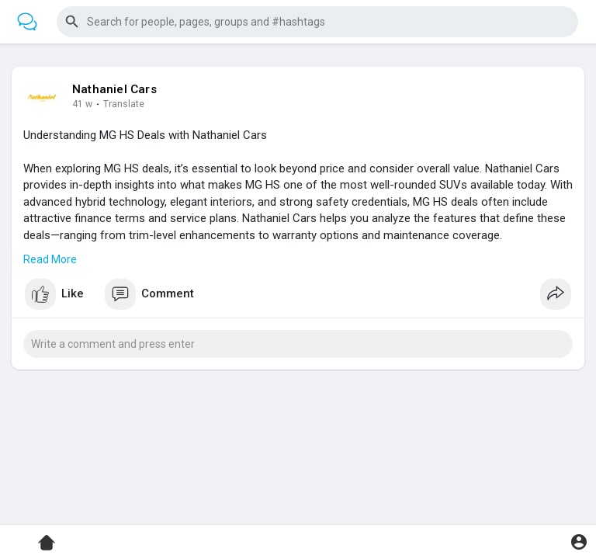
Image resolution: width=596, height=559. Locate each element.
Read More (50, 259)
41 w (82, 104)
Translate (123, 104)
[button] (317, 21)
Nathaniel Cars (114, 89)
